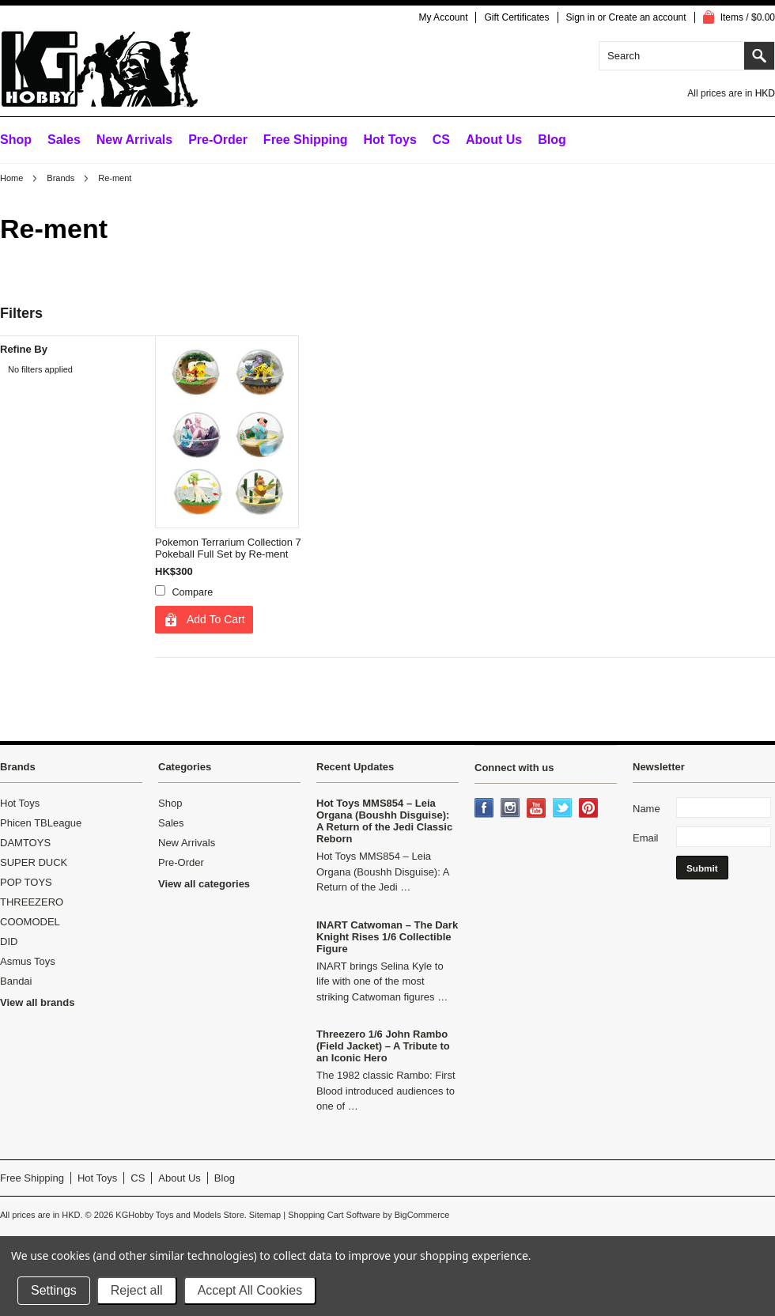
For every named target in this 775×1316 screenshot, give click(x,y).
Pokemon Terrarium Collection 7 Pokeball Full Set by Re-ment (228, 548)
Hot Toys (20, 803)
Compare (193, 592)
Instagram (512, 809)
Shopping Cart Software (334, 1215)
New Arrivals (134, 139)
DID (8, 941)
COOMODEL (30, 922)
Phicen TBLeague (40, 823)
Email (646, 838)
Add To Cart (216, 619)
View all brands (37, 1002)
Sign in (580, 17)
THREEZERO (31, 902)
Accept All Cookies (250, 1290)
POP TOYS (26, 882)
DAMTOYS (25, 843)
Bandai (16, 981)
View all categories (204, 884)
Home (11, 178)
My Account (442, 17)
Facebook (485, 809)
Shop (16, 139)
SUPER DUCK (33, 862)
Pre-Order (218, 139)
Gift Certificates (516, 17)
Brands (60, 178)
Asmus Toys (27, 961)
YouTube (538, 809)
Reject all (137, 1290)
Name (646, 809)
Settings (54, 1290)
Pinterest (590, 809)
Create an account (647, 17)
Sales (64, 139)
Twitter (564, 809)
